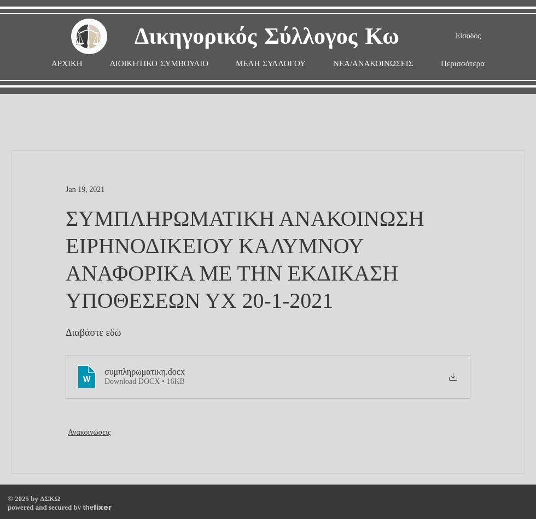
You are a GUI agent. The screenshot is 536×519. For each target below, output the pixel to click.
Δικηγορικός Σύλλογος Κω (267, 37)
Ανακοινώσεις (89, 432)
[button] (270, 64)
